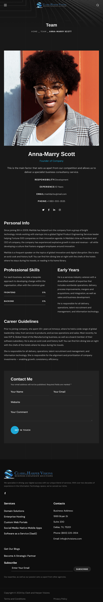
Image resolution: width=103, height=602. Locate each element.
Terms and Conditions (14, 598)
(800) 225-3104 (69, 532)
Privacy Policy (60, 598)
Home (34, 31)
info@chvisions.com (71, 538)
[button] (97, 5)
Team (43, 31)
